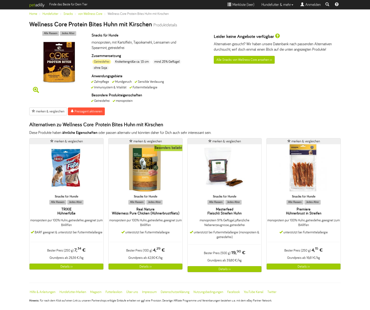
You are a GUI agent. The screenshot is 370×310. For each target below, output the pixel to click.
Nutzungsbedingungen (208, 292)
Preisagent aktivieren (86, 111)
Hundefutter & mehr (277, 5)
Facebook (233, 292)
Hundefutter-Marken (72, 292)
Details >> (66, 266)
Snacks (68, 14)
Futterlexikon (113, 292)
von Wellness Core (90, 14)
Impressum (149, 292)
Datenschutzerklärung (175, 292)
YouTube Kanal (253, 292)
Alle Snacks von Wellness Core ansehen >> (244, 60)
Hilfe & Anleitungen (42, 292)
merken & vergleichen (48, 111)
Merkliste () (240, 5)
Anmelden (310, 5)
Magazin (95, 292)
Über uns (132, 292)
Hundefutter (50, 14)
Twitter (271, 292)
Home (33, 14)
